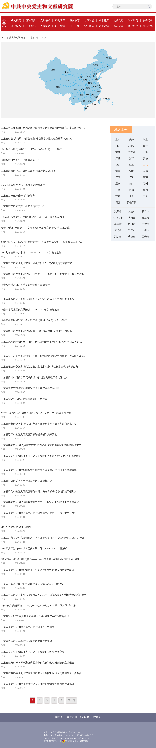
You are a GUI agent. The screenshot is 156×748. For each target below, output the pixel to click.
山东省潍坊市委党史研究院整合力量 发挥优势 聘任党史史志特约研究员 (39, 366)
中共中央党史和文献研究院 (13, 37)
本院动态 (16, 26)
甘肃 (117, 196)
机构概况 (16, 20)
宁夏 (145, 196)
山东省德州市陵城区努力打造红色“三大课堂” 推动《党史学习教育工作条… (41, 342)
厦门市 (118, 230)
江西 (131, 164)
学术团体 (89, 26)
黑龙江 (131, 152)
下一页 (71, 700)
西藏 (131, 190)
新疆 (117, 202)
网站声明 (72, 717)
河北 (145, 139)
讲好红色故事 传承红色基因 (16, 527)
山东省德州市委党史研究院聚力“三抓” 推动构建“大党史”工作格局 (36, 331)
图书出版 (133, 26)
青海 (131, 196)
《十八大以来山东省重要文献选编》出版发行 (25, 284)
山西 (117, 146)
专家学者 (89, 20)
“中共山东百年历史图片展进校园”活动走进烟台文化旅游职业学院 (36, 413)
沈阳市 (118, 211)
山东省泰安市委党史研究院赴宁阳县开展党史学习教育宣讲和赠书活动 (39, 423)
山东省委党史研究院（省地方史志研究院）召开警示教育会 (32, 651)
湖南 (145, 171)
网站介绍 (60, 717)
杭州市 (131, 224)
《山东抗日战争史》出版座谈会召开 (20, 160)
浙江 (131, 158)
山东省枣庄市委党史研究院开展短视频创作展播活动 (29, 434)
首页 (4, 23)
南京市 (118, 224)
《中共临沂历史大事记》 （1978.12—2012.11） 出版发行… (32, 149)
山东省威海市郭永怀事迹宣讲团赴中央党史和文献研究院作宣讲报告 (37, 662)
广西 (131, 177)
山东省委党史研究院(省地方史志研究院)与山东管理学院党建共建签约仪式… (42, 445)
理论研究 (31, 20)
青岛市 (145, 217)
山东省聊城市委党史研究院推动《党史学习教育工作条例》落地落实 (37, 299)
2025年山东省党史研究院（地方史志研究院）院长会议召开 (32, 217)
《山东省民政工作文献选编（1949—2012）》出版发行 (30, 309)
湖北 (131, 171)
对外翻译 (60, 26)
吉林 (117, 152)
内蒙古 (131, 146)
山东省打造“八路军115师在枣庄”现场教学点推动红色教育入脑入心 (37, 138)
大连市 (131, 211)
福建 (117, 164)
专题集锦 (148, 26)
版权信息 (96, 717)
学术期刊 (133, 20)
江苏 (117, 158)
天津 (131, 139)
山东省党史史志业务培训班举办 (18, 195)
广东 (117, 177)
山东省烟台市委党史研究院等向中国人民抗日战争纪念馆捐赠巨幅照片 (39, 491)
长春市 (145, 211)
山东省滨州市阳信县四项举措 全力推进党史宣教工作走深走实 (34, 377)
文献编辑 (45, 20)
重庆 (117, 183)
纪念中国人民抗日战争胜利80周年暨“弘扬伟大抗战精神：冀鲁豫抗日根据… (42, 242)
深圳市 (118, 236)
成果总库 (104, 20)
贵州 (145, 183)
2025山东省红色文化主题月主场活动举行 (23, 185)
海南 (145, 177)
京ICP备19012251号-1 (52, 741)
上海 (145, 152)
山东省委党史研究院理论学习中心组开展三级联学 (28, 627)
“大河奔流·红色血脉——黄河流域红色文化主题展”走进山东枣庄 (35, 227)
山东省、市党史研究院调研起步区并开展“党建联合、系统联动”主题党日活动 (42, 537)
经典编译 (60, 20)
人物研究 (45, 26)
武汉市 (131, 230)
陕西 (145, 190)
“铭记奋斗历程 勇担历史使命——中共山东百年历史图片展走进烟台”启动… (41, 559)
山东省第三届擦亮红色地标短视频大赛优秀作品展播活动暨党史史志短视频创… (43, 127)
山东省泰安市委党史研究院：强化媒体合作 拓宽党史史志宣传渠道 (36, 263)
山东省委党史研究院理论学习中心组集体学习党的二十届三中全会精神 (39, 513)
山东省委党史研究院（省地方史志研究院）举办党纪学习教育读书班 (37, 684)
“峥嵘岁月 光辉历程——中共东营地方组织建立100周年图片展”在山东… (39, 605)
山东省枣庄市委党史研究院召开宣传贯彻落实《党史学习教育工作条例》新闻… (43, 356)
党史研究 (31, 26)
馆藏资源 (104, 26)
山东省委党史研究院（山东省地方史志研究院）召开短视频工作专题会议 (40, 502)
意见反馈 (84, 717)
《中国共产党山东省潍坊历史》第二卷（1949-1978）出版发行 (34, 548)
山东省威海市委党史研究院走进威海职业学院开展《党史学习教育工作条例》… (43, 673)
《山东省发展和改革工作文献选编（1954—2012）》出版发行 (34, 320)
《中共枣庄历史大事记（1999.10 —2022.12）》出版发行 (31, 252)
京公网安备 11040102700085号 (76, 741)
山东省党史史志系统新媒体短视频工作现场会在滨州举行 (31, 388)
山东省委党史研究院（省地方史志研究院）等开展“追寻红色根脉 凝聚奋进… (42, 456)
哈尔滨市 (118, 217)
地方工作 (75, 26)
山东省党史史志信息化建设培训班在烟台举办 (25, 399)
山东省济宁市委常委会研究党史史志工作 (23, 206)
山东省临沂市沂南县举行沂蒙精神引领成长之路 (26, 480)
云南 (117, 190)
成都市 (131, 236)
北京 (117, 139)
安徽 (145, 158)
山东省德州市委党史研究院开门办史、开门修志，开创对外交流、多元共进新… (43, 274)
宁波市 (145, 224)
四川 (131, 183)
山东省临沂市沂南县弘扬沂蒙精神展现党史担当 (26, 641)
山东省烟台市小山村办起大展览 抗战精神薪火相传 (28, 170)
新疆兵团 (132, 202)
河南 (117, 171)
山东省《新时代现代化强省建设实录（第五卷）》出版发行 (32, 584)
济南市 (131, 217)
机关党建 (118, 20)
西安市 (145, 236)
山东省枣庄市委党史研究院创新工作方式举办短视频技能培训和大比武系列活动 (43, 594)
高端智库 (118, 26)
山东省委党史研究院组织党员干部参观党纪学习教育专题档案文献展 (37, 570)
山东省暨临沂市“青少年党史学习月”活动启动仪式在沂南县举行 (35, 616)
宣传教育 (75, 20)
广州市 (145, 230)
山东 (44, 37)
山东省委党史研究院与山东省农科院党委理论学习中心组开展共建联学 (39, 470)
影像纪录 (148, 20)
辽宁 (145, 146)
